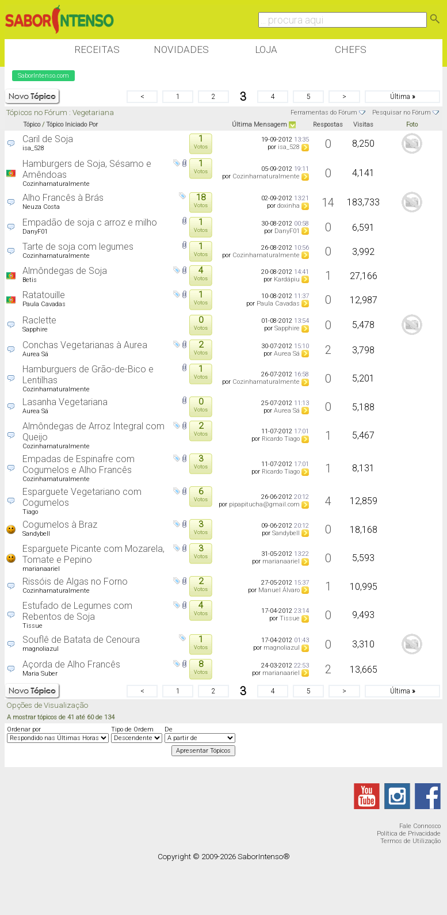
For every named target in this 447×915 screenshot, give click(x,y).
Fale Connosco (420, 826)
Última (402, 97)
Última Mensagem (259, 124)
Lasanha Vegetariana (65, 401)
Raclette (39, 320)
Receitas (97, 49)
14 (328, 202)
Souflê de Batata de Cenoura (81, 639)
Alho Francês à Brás (63, 197)
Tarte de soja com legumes (77, 246)
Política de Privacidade (409, 833)
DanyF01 (35, 231)
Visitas (363, 124)
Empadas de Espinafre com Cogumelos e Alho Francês (78, 464)
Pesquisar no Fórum (401, 112)
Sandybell (36, 533)
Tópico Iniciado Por (72, 124)
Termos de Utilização (410, 841)
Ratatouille (43, 294)
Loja (266, 49)
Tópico (31, 124)
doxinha (288, 205)
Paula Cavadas (44, 304)
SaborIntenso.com (43, 75)
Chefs (350, 49)
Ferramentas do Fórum (324, 112)
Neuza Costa (41, 207)
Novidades (181, 49)
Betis (29, 280)
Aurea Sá (35, 354)
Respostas (328, 124)
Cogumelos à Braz (59, 524)
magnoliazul (40, 649)
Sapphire (35, 329)
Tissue (32, 626)
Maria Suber (40, 673)
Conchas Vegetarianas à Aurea (84, 345)
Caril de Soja (47, 139)
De (169, 729)
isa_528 (33, 148)
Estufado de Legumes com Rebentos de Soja (77, 611)
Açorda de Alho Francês (71, 664)
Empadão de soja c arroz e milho (89, 222)
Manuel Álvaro (279, 590)
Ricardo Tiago (281, 439)
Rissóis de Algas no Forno (75, 581)
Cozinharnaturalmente (56, 184)
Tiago (30, 512)
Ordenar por (24, 729)
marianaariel (41, 569)
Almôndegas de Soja (64, 270)
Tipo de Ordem (132, 729)
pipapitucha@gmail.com (264, 504)
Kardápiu (287, 279)
